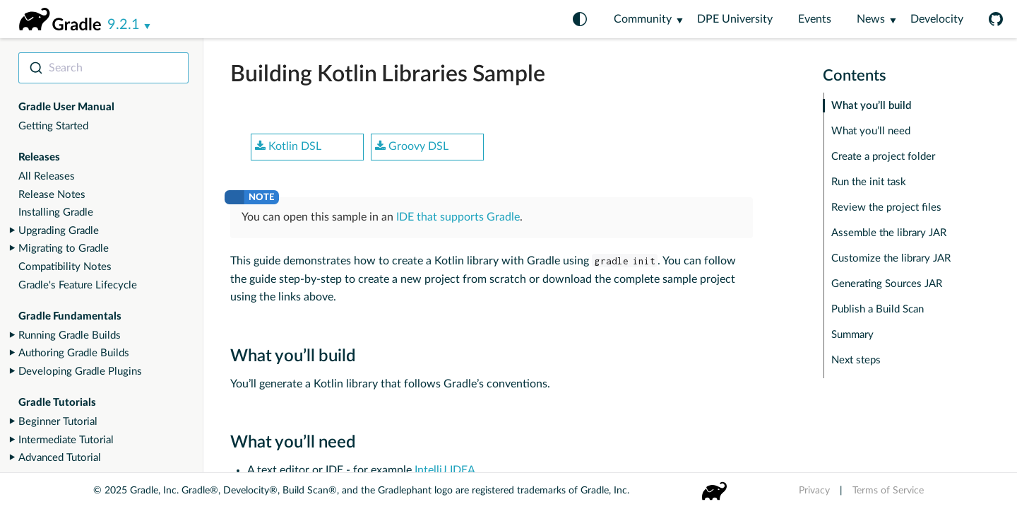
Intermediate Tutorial (66, 440)
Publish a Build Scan (877, 309)
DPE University (735, 19)
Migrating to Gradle (63, 248)
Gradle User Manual (66, 107)
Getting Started (53, 126)
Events (814, 19)
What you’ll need (870, 131)
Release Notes (51, 194)
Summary (852, 334)
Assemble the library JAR (888, 233)
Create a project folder (883, 156)
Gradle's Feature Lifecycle (77, 285)
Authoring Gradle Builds (73, 353)
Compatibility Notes (65, 267)
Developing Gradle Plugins (80, 371)
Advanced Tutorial (59, 457)
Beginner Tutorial (57, 421)
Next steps (856, 360)
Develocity (936, 19)
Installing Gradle (55, 212)
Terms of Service (888, 491)
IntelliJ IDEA (445, 470)
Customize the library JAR (891, 258)
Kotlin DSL (288, 146)
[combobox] (103, 67)
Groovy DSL (411, 146)
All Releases (46, 176)
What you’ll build (871, 105)
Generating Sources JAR (886, 284)
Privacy (814, 491)
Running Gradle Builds (69, 335)
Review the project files (886, 207)
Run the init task (868, 182)
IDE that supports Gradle (458, 217)
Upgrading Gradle (58, 231)
